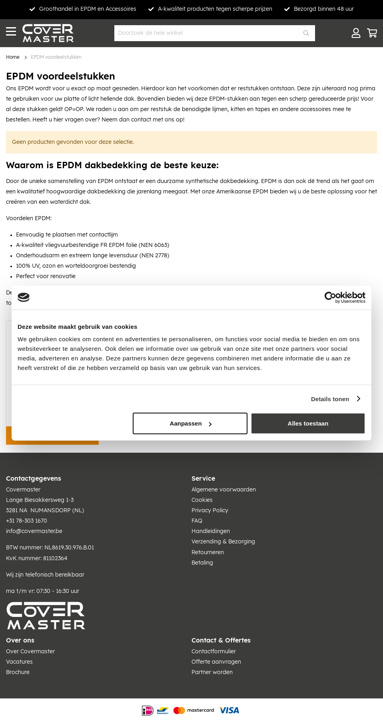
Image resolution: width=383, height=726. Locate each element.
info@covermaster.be (34, 531)
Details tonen (330, 398)
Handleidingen (211, 531)
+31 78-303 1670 (26, 521)
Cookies (202, 500)
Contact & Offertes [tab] (221, 640)
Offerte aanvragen (216, 662)
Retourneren (208, 552)
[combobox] (214, 33)
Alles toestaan (308, 423)
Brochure (18, 672)
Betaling (202, 563)
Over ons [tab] (20, 640)
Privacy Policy (210, 510)
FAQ (197, 521)
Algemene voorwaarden (224, 490)
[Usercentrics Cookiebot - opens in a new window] (330, 297)
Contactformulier (214, 651)
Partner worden (212, 672)
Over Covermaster (30, 651)
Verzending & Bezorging (223, 542)
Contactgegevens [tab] (33, 478)
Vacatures (19, 662)
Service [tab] (203, 478)
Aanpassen (190, 423)
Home (13, 57)
